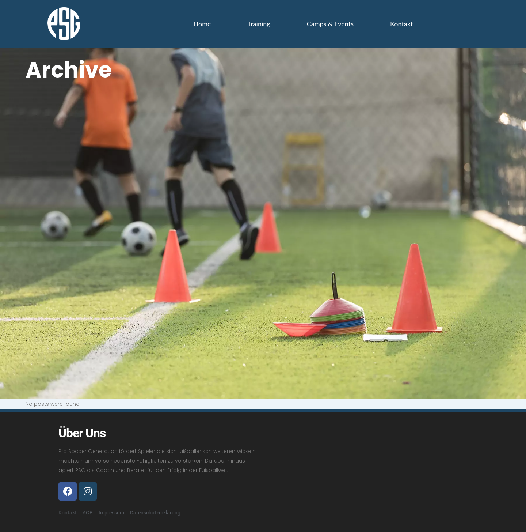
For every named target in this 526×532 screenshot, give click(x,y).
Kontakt (401, 24)
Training (259, 24)
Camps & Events (330, 24)
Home (202, 24)
